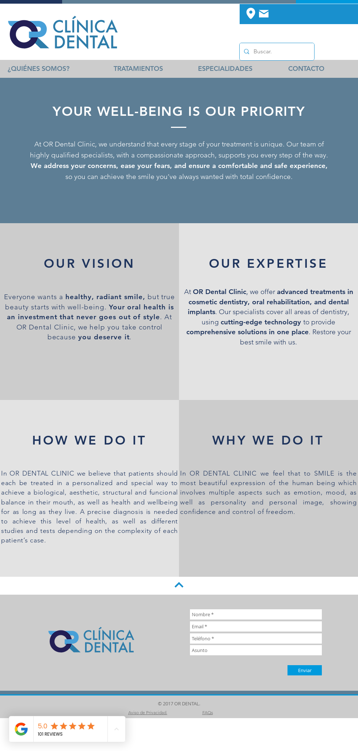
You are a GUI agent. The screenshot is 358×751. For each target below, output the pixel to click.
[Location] (250, 13)
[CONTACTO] (306, 68)
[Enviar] (304, 670)
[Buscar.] (276, 51)
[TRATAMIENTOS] (138, 68)
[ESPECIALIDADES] (225, 68)
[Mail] (263, 13)
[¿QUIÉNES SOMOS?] (38, 68)
